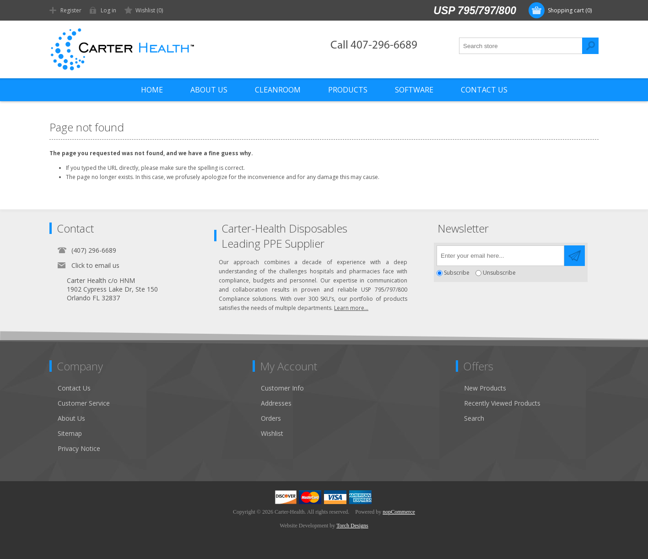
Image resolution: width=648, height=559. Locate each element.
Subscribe (457, 273)
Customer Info (282, 388)
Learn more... (351, 308)
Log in (108, 10)
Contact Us (74, 388)
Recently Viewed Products (502, 403)
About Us (71, 418)
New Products (485, 388)
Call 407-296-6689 (373, 45)
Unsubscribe (499, 273)
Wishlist (272, 433)
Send (574, 255)
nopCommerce (399, 512)
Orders (271, 418)
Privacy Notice (79, 448)
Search (590, 46)
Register (70, 10)
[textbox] (521, 46)
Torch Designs (352, 525)
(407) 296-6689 (93, 250)
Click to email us (95, 265)
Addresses (276, 403)
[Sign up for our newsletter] (500, 255)
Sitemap (70, 433)
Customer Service (84, 403)
